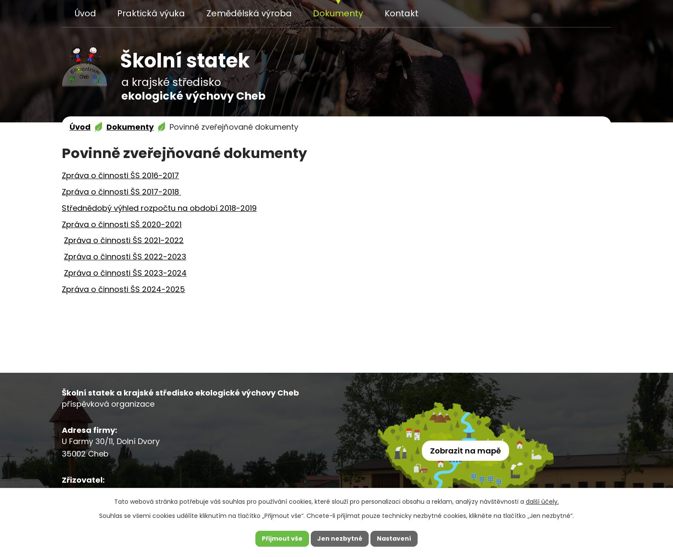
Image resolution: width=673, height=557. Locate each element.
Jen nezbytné (339, 538)
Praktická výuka (151, 13)
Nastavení (394, 538)
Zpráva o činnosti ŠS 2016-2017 (120, 175)
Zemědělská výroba (249, 13)
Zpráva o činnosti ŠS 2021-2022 (124, 240)
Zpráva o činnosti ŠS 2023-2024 (125, 273)
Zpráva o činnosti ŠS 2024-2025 (123, 289)
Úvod (85, 13)
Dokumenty (338, 13)
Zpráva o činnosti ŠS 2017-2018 (121, 191)
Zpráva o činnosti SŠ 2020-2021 (122, 224)
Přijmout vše (282, 538)
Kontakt (401, 13)
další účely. (542, 501)
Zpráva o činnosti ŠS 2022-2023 (125, 256)
